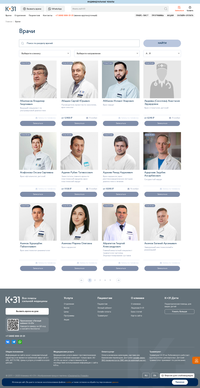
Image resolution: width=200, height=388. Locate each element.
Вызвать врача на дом (27, 311)
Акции (170, 15)
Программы (158, 15)
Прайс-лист (142, 15)
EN (154, 375)
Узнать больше (179, 311)
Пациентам (34, 15)
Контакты (47, 15)
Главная (9, 22)
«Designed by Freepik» (78, 375)
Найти (162, 43)
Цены (66, 312)
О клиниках (136, 304)
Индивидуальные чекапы (101, 2)
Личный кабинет (104, 308)
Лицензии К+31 (137, 308)
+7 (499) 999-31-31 (64, 15)
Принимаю (180, 382)
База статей (136, 312)
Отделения (20, 15)
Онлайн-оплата (185, 15)
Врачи (8, 15)
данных (115, 382)
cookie (68, 382)
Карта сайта (136, 316)
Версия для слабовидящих (177, 375)
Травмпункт (102, 316)
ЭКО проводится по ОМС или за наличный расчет (124, 360)
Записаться (38, 123)
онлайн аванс (139, 358)
